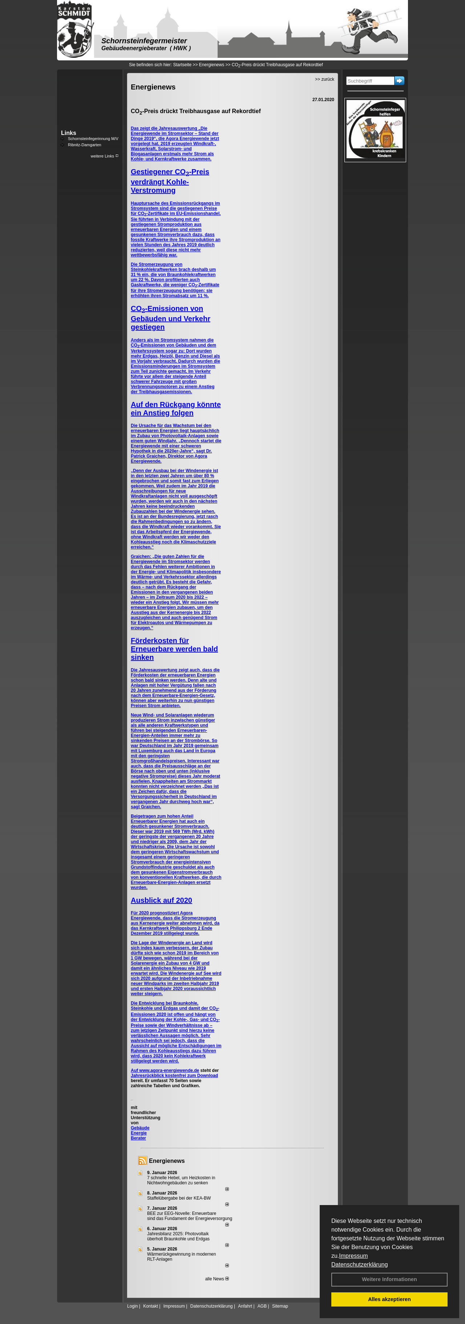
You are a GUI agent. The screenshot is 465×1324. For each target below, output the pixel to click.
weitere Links (105, 156)
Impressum (353, 1256)
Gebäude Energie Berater (140, 1133)
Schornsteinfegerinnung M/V (93, 138)
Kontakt (150, 1306)
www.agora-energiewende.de (169, 1070)
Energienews (167, 1161)
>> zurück (324, 79)
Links (68, 133)
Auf (135, 1070)
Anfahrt (245, 1306)
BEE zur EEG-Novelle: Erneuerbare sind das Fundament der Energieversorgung (189, 1216)
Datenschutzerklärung (359, 1264)
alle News (217, 1278)
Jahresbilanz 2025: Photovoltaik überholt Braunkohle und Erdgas (178, 1236)
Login (132, 1306)
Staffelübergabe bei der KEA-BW (179, 1198)
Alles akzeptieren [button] (389, 1299)
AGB (262, 1306)
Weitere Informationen (389, 1279)
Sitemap (280, 1306)
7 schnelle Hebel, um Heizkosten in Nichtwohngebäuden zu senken (181, 1180)
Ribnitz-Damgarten (84, 145)
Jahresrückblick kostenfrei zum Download (174, 1075)
